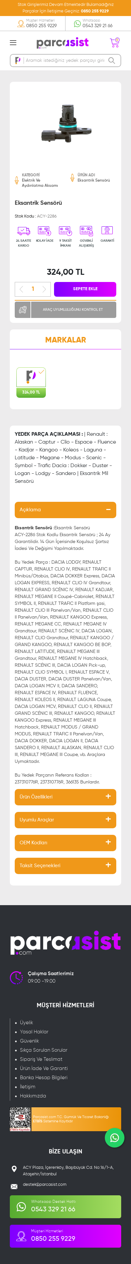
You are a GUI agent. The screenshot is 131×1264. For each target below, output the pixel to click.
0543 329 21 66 (97, 26)
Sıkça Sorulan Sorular (43, 1050)
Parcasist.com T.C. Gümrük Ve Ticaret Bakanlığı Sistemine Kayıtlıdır (71, 1119)
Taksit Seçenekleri (40, 865)
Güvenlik (29, 1041)
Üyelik (26, 1022)
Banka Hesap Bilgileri (43, 1077)
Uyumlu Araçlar (37, 819)
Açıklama (30, 509)
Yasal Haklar (34, 1031)
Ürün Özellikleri (36, 797)
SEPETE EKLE (85, 289)
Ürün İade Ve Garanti (44, 1068)
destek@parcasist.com (44, 1185)
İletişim (27, 1086)
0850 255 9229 (95, 11)
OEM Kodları (33, 842)
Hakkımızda (33, 1096)
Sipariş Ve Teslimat (41, 1059)
